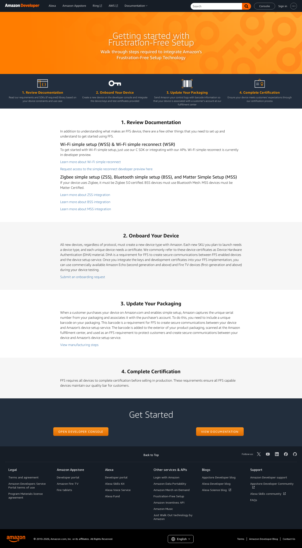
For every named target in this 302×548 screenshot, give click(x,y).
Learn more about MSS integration (85, 209)
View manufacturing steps (79, 345)
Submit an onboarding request (82, 277)
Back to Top (151, 455)
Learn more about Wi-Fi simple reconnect (90, 162)
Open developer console (80, 431)
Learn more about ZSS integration (85, 195)
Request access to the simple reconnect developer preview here (106, 169)
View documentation (220, 431)
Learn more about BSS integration (85, 202)
